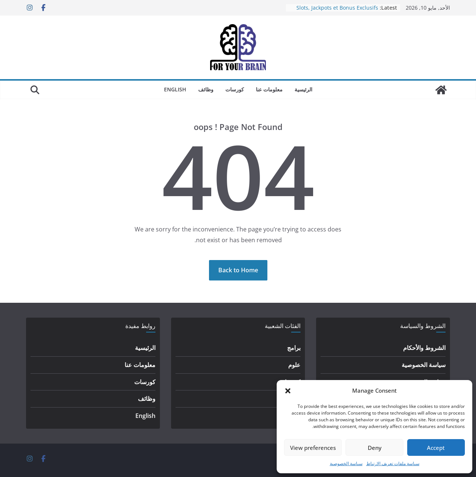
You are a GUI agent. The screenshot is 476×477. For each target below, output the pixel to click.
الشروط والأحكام (424, 348)
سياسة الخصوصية (346, 463)
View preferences (313, 447)
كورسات (234, 89)
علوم (294, 365)
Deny (375, 447)
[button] (288, 391)
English (175, 89)
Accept (436, 447)
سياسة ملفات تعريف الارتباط (392, 463)
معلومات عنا (269, 89)
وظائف (205, 89)
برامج (293, 348)
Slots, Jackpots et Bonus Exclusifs (337, 7)
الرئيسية (303, 89)
